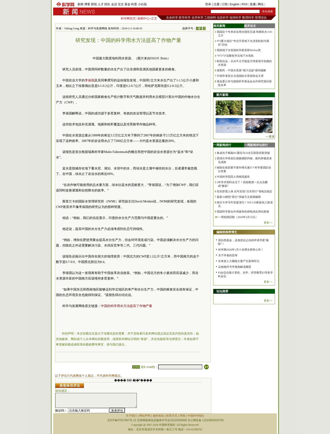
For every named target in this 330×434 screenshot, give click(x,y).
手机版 (270, 4)
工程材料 (210, 17)
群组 (94, 4)
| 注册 (216, 4)
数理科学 (248, 17)
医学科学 (185, 17)
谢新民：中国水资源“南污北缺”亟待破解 (241, 70)
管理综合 (261, 17)
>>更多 (270, 136)
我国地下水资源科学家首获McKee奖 (239, 50)
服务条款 (158, 415)
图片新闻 (222, 95)
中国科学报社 (196, 415)
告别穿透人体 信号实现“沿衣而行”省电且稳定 (244, 191)
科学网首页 (128, 18)
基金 (127, 4)
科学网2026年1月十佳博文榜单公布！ (241, 249)
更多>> (268, 222)
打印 (136, 367)
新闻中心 (143, 18)
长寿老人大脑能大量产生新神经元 (238, 261)
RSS (245, 4)
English (234, 4)
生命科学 (172, 17)
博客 (87, 4)
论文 (121, 4)
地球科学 (235, 17)
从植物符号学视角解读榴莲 (234, 266)
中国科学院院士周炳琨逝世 (233, 176)
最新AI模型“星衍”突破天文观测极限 (239, 197)
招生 (107, 4)
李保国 (89, 80)
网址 (261, 4)
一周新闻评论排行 (256, 145)
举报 (182, 415)
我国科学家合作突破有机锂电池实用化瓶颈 (243, 211)
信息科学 (223, 17)
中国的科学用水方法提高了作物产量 (126, 306)
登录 (208, 4)
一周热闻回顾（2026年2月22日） (238, 217)
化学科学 (198, 17)
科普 (134, 4)
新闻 (80, 4)
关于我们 (131, 415)
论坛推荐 (222, 291)
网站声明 (144, 415)
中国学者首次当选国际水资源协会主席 (240, 75)
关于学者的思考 (227, 255)
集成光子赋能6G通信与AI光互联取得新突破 (243, 153)
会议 (114, 4)
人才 (101, 4)
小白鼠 (142, 4)
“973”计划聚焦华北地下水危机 (235, 55)
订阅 (225, 4)
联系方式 (171, 415)
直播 (253, 4)
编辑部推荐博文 (226, 232)
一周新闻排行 (222, 145)
